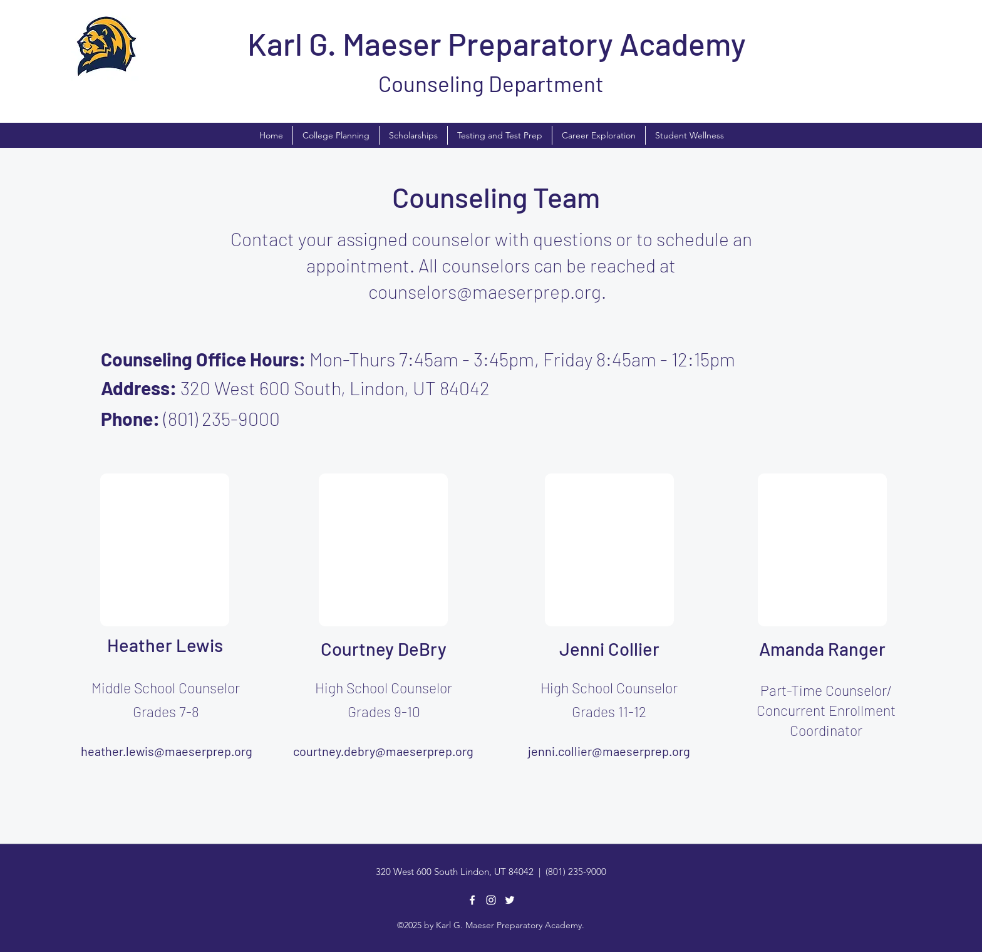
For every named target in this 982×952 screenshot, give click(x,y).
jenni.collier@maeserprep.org (609, 750)
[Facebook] (472, 900)
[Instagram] (491, 900)
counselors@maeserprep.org (484, 291)
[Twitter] (510, 900)
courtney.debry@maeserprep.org (383, 750)
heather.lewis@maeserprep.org (166, 750)
